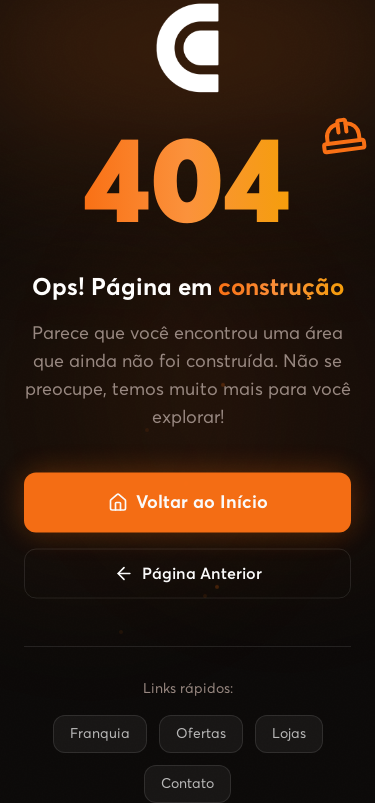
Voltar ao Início (188, 505)
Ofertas (201, 734)
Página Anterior (188, 576)
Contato (187, 784)
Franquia (100, 734)
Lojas (289, 734)
